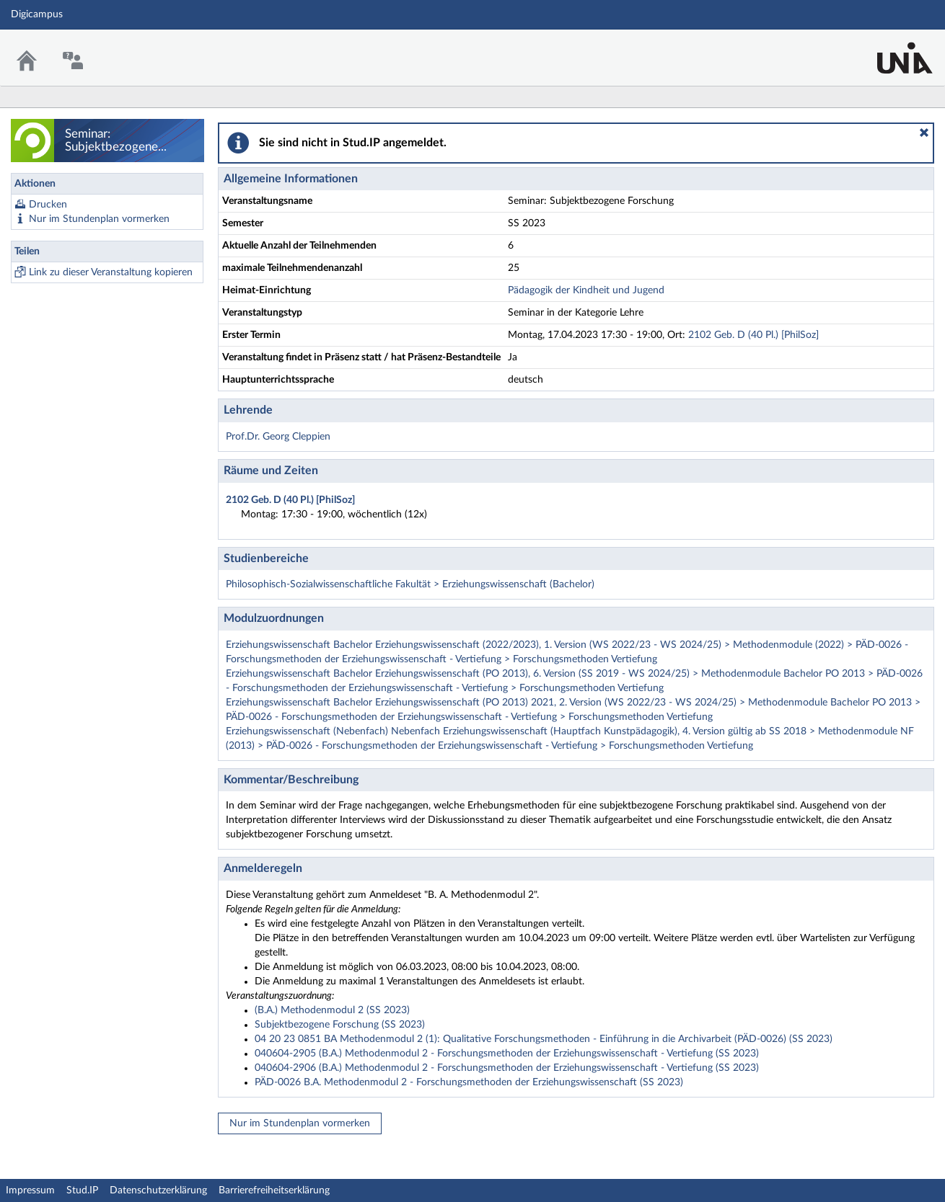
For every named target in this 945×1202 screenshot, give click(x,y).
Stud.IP (82, 1190)
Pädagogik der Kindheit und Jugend (586, 290)
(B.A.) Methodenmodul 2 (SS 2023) (332, 1010)
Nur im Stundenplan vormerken (99, 219)
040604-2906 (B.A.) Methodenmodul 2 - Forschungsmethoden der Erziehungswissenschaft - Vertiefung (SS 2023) (507, 1068)
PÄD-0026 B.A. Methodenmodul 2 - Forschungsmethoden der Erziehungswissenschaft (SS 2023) (469, 1082)
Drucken (48, 205)
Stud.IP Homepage (889, 48)
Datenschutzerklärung (158, 1190)
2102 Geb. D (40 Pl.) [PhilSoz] (753, 335)
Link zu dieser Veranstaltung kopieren (111, 272)
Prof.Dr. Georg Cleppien (278, 437)
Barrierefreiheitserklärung (274, 1190)
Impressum (30, 1190)
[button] (924, 132)
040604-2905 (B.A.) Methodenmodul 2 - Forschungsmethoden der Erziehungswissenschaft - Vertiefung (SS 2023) (507, 1054)
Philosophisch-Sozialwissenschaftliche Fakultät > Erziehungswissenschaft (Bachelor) (410, 584)
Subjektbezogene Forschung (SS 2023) (340, 1025)
